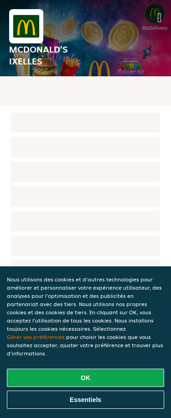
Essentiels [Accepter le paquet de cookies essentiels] (85, 399)
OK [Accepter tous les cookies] (85, 377)
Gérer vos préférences (36, 336)
